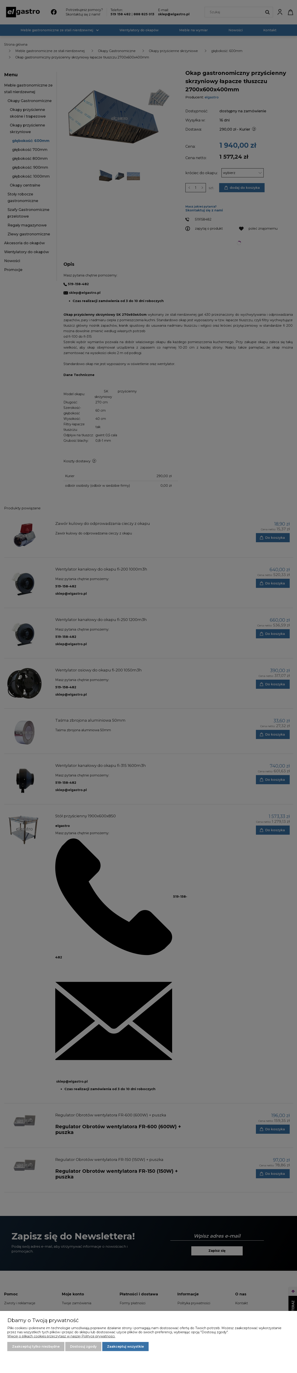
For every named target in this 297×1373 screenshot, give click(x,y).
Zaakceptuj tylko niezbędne (36, 1346)
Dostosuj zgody (83, 1346)
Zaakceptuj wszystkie (125, 1346)
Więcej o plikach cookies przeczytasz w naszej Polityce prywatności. (61, 1336)
